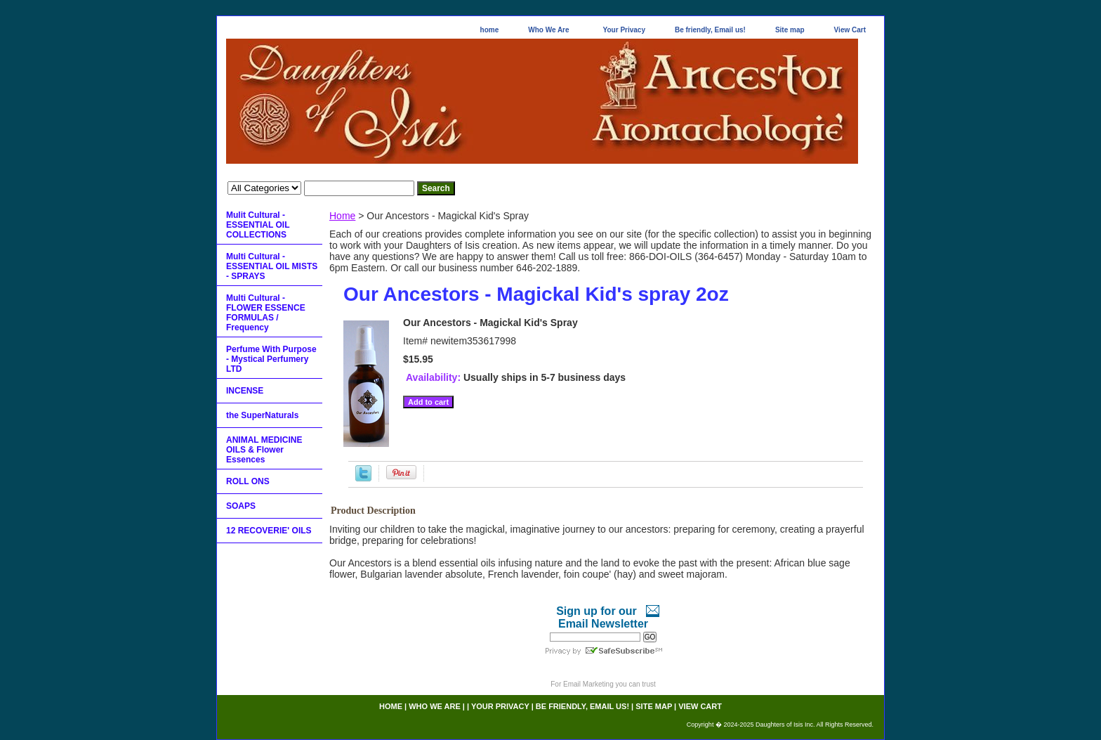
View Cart (850, 30)
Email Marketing (588, 684)
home (489, 30)
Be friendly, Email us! (710, 30)
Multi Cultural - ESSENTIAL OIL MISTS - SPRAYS (271, 266)
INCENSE (244, 391)
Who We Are (548, 30)
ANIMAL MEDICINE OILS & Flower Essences (264, 450)
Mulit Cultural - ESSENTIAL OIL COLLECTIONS (257, 225)
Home (342, 215)
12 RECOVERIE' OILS (269, 530)
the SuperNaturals (262, 415)
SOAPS (241, 506)
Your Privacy (624, 30)
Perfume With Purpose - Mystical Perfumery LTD (271, 359)
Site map (790, 30)
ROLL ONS (248, 481)
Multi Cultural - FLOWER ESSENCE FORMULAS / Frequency (265, 312)
